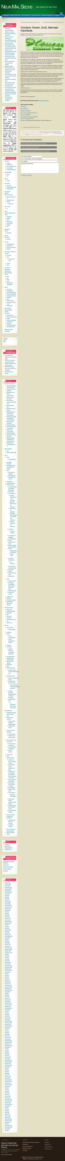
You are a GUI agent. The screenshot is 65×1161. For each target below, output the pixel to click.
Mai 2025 (7, 897)
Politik (6, 287)
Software (9, 248)
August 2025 (7, 893)
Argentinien (9, 216)
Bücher (6, 178)
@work (8, 163)
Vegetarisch (10, 203)
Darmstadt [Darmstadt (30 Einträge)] (9, 123)
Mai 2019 (7, 977)
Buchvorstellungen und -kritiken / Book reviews (12, 488)
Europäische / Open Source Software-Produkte (11, 467)
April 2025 (7, 898)
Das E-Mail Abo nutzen (44, 100)
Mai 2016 (7, 1032)
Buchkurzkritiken (12, 459)
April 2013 (7, 1092)
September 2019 (8, 970)
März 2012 (7, 1114)
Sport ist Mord (8, 308)
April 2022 (7, 931)
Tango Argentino (8, 309)
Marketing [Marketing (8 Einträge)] (13, 133)
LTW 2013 (9, 297)
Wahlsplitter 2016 (10, 675)
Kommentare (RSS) (35, 1158)
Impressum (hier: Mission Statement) (30, 1142)
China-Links (10, 491)
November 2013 (8, 1081)
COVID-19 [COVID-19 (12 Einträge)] (12, 121)
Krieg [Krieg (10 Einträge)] (11, 132)
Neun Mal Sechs (16, 7)
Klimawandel (8, 271)
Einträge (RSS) (27, 1158)
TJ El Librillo (9, 817)
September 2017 (8, 1008)
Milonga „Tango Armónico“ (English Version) (12, 722)
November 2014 (8, 1061)
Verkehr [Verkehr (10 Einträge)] (5, 151)
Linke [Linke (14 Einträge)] (8, 133)
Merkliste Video (11, 475)
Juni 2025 (7, 895)
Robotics (8, 239)
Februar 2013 (8, 1096)
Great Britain (9, 221)
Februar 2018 (8, 999)
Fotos (6, 211)
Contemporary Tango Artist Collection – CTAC (11, 714)
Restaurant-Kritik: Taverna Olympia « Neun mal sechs (36, 143)
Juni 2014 (7, 1070)
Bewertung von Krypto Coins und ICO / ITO (11, 402)
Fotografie (9, 255)
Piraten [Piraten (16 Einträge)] (12, 138)
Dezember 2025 (8, 887)
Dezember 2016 (8, 1021)
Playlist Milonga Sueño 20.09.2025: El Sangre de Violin (10, 58)
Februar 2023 (8, 929)
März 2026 (7, 882)
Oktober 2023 (8, 923)
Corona (8, 633)
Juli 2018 (7, 993)
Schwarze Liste (10, 596)
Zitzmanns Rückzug (9, 66)
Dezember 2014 (8, 1060)
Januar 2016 (7, 1039)
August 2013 (7, 1086)
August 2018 (7, 991)
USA (7, 226)
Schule (8, 174)
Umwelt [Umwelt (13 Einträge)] (6, 150)
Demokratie (9, 289)
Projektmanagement (11, 169)
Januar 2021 (7, 946)
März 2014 (7, 1074)
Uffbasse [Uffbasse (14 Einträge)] (12, 148)
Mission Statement (9, 607)
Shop (8, 666)
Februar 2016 (8, 1037)
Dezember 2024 (8, 905)
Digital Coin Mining (11, 424)
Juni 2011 (7, 1123)
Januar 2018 (7, 1001)
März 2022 (7, 933)
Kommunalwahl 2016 (11, 292)
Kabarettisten (9, 481)
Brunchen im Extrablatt (26, 110)
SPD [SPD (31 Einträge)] (13, 141)
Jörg (6, 371)
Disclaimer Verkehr (11, 611)
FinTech (8, 318)
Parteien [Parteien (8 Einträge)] (5, 138)
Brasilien (8, 218)
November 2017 (8, 1004)
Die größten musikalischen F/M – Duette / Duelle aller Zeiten (11, 586)
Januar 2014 (7, 1078)
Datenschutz (7, 191)
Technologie (11, 569)
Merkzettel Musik (12, 590)
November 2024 (8, 906)
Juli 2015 (7, 1048)
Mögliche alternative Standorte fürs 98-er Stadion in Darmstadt (12, 694)
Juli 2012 (7, 1107)
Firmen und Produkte (11, 320)
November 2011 (8, 1120)
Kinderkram (7, 269)
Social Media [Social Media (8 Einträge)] (7, 141)
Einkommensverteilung (12, 316)
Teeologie (9, 598)
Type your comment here (40, 168)
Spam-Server (9, 622)
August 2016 (7, 1027)
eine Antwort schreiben (58, 132)
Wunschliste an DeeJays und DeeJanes (10, 603)
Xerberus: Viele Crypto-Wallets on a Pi (11, 444)
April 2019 (7, 978)
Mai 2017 (7, 1012)
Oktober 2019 (8, 968)
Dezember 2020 (8, 947)
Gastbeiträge (9, 164)
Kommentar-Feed (8, 847)
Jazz (7, 278)
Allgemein (7, 161)
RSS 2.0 (46, 132)
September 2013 (8, 1084)
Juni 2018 (7, 995)
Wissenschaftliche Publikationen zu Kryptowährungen (11, 439)
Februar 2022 (8, 934)
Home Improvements (11, 166)
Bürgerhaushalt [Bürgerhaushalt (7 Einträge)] (7, 117)
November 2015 (8, 1042)
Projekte (7, 625)
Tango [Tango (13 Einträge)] (6, 143)
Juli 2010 (7, 1130)
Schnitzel (38, 127)
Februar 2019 (8, 982)
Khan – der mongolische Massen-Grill (29, 112)
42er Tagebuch (10, 627)
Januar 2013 (7, 1097)
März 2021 (7, 942)
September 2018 (8, 990)
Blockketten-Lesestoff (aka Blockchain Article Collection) (11, 418)
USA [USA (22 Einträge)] (13, 150)
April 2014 (7, 1073)
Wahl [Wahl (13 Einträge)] (10, 151)
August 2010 (7, 1128)
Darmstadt (41, 131)
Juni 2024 (7, 911)
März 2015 (7, 1055)
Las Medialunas (11, 787)
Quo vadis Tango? (9, 85)
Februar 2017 (8, 1017)
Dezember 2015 (8, 1040)
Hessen (6, 230)
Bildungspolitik (8, 172)
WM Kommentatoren (11, 599)
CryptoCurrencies (10, 244)
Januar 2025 (7, 903)
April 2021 (7, 941)
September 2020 (8, 952)
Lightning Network (11, 433)
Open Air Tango (11, 734)
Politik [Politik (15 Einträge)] (6, 139)
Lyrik (8, 257)
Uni (7, 175)
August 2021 (7, 937)
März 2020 (7, 960)
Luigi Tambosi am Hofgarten (27, 116)
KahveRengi (23, 120)
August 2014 (7, 1066)
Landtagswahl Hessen (11, 295)
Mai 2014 (7, 1071)
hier (4, 1149)
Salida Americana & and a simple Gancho (12, 807)
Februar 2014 (8, 1076)
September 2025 (8, 892)
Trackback (27, 134)
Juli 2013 (7, 1087)
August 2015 (7, 1047)
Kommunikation (8, 272)
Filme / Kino (7, 206)
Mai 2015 (7, 1052)
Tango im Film (10, 754)
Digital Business (10, 315)
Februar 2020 (8, 962)
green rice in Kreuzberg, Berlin (27, 118)
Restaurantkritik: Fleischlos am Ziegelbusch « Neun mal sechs (38, 151)
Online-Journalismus (11, 247)
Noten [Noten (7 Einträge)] (14, 136)
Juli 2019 (7, 973)
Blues (8, 276)
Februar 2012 (8, 1115)
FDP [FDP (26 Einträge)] (9, 126)
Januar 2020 (7, 964)
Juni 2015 (7, 1050)
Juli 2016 (7, 1029)
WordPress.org (8, 849)
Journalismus (8, 267)
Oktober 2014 (8, 1063)
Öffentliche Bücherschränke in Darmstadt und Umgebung (13, 516)
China (8, 219)
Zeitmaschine (11, 576)
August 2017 (7, 1009)
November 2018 (8, 986)
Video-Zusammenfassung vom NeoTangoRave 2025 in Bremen (10, 76)
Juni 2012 (7, 1109)
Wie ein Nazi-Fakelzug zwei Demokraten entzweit (9, 63)
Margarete (23, 114)
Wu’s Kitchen (23, 106)
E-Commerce (9, 245)
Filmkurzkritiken (8, 448)
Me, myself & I (10, 167)
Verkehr (6, 311)
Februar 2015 (8, 1057)
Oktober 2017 (8, 1006)
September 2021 (8, 936)
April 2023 (7, 928)
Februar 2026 (8, 884)
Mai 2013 (7, 1091)
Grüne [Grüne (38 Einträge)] (7, 128)
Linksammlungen (10, 484)
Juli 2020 (7, 954)
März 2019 (7, 980)
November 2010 (8, 1125)
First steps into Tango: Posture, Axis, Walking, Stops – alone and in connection (12, 774)
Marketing (9, 323)
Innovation (7, 237)
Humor (6, 235)
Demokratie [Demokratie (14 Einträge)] (7, 125)
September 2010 (8, 1127)
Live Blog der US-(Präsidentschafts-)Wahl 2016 (13, 671)
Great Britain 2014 (11, 656)
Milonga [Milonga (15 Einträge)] (6, 135)
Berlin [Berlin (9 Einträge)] (14, 111)
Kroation (8, 224)
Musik (6, 274)
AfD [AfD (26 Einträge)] (6, 110)
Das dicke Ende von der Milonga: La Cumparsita (10, 368)
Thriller (8, 180)
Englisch (6, 193)
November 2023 (8, 921)
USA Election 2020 (11, 667)
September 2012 (8, 1104)
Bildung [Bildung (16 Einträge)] (7, 113)
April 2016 (7, 1034)
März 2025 (7, 900)
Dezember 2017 (8, 1003)
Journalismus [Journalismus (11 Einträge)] (10, 130)
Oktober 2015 (8, 1043)
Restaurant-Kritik (53, 131)
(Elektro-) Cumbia (12, 580)
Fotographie (9, 646)
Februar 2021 (8, 944)
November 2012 (8, 1101)
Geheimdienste (10, 290)
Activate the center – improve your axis (12, 761)
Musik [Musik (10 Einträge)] (13, 134)
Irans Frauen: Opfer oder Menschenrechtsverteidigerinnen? (52, 22)
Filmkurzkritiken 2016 (11, 452)
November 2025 (8, 888)
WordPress (41, 1157)
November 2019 (8, 967)
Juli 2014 (7, 1068)
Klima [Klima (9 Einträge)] (6, 131)
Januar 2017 (7, 1019)
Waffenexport (10, 305)
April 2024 (7, 915)
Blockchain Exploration (10, 383)
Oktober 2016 (8, 1024)
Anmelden (7, 844)
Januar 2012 (7, 1117)
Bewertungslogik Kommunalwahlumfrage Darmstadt (15, 686)
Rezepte (8, 201)
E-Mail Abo (9, 612)
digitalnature (31, 1157)
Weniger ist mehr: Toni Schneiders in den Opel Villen (30, 22)
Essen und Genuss (47, 131)
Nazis (8, 299)
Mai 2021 (7, 939)
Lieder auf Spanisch (11, 483)
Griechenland (10, 223)
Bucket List (9, 632)
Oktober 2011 (8, 1122)
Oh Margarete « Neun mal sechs (32, 147)
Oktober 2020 (8, 950)
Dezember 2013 (8, 1079)
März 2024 (7, 916)
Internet (6, 241)
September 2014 (8, 1065)
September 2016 (8, 1025)
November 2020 (8, 949)
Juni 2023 (7, 926)
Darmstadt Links (11, 493)
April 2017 (7, 1014)
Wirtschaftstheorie (11, 326)
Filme (8, 470)
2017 (8, 450)
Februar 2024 (8, 918)
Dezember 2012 (8, 1099)
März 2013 (7, 1094)
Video (8, 265)
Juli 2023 (7, 924)
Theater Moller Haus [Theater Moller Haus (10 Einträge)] (10, 147)
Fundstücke (10, 529)
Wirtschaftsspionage (11, 325)
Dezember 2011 (8, 1119)
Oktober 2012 (8, 1102)
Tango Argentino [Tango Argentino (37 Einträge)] (9, 144)
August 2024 (7, 910)
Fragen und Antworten (8, 866)
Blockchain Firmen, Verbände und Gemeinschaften (11, 413)
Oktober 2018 (8, 988)
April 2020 (7, 959)
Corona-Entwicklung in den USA (11, 640)
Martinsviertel (10, 188)
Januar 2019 (7, 983)
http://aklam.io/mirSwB (6, 1154)
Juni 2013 (7, 1089)
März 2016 (7, 1035)
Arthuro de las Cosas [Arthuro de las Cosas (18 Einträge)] (9, 111)
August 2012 (7, 1105)
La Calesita (10, 786)
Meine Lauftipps (11, 629)
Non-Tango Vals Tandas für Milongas (11, 821)
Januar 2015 (7, 1058)
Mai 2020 (7, 957)
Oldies (8, 279)
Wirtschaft (58, 131)
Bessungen (9, 185)
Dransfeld (9, 645)
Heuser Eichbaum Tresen (32, 127)
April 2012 (7, 1112)
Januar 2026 (7, 885)
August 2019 (7, 972)
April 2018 (7, 996)
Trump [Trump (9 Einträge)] (5, 148)
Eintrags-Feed (8, 846)
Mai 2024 (7, 913)
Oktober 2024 (8, 908)
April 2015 (7, 1053)
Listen (6, 455)
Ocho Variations (11, 792)
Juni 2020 (7, 955)
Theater (8, 263)
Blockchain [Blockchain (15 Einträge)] (11, 115)
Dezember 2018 (8, 985)
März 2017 (7, 1016)
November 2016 (8, 1022)
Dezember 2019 (8, 965)
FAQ (7, 614)
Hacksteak (25, 127)
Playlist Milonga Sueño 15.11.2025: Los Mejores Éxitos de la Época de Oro (10, 46)
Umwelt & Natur (10, 300)
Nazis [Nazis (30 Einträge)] (7, 136)
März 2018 (7, 998)
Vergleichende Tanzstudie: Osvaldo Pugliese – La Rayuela (9, 30)
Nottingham (9, 664)
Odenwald (9, 232)
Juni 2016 (7, 1030)
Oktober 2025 (8, 890)
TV (7, 208)
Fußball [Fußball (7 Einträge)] (14, 126)
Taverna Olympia (24, 108)
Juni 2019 (7, 975)
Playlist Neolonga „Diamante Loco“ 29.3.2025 (8, 98)
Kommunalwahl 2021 (11, 187)
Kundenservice (10, 321)
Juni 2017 (7, 1011)
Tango (8, 281)
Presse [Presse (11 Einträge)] (11, 139)
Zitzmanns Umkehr (9, 43)
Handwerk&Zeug (12, 538)
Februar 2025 (8, 902)
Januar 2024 (7, 920)
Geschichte (7, 229)
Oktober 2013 (8, 1083)
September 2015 (8, 1045)
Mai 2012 (7, 1110)
